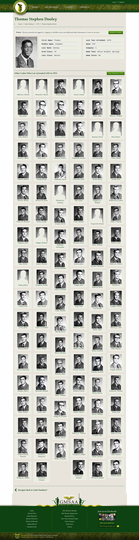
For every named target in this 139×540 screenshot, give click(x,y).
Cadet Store (69, 524)
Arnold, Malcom (97, 94)
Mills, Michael (116, 348)
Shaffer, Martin (78, 412)
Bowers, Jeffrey (60, 137)
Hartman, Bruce (78, 243)
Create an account (93, 32)
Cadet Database (29, 24)
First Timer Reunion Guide (69, 519)
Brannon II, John (79, 137)
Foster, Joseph (41, 222)
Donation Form (32, 527)
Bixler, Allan (97, 116)
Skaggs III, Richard (60, 416)
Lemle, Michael (60, 310)
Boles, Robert (23, 137)
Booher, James (42, 137)
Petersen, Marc (60, 374)
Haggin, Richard (41, 243)
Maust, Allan (97, 329)
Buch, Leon (41, 158)
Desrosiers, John (78, 179)
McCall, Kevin (60, 332)
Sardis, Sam (42, 412)
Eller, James (79, 200)
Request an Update (116, 32)
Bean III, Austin (41, 116)
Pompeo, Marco (23, 391)
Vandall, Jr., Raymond (41, 455)
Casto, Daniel (116, 158)
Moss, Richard (42, 370)
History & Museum (32, 521)
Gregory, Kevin (60, 224)
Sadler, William (60, 395)
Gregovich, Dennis (97, 224)
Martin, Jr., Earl (116, 327)
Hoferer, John (116, 243)
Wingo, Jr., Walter (23, 478)
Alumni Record (32, 524)
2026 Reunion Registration (69, 513)
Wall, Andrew (116, 454)
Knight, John (78, 285)
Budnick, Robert (60, 158)
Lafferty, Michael (60, 289)
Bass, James (23, 116)
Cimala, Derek (42, 179)
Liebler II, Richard (41, 327)
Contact (69, 527)
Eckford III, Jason (42, 200)
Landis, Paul (23, 306)
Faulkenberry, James (116, 200)
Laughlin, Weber (116, 306)
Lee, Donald (97, 308)
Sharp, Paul (116, 412)
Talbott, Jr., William (79, 433)
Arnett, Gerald (79, 94)
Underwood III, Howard (23, 455)
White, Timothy (60, 459)
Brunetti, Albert (23, 158)
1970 (37, 24)
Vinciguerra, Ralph (78, 454)
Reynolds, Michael (41, 391)
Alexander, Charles (41, 94)
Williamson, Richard (79, 476)
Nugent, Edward (116, 370)
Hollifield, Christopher (60, 246)
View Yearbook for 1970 (115, 73)
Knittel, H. (116, 285)
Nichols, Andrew (79, 370)
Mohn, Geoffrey (97, 351)
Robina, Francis (78, 391)
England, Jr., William (97, 201)
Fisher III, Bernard (23, 222)
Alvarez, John (60, 94)
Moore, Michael (60, 353)
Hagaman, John (23, 243)
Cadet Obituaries (32, 516)
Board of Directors (32, 519)
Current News (32, 513)
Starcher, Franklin (41, 433)
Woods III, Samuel (97, 478)
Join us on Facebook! (107, 511)
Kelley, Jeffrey (23, 285)
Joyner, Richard (41, 264)
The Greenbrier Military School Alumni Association (44, 535)
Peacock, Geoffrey (97, 372)
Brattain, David (97, 137)
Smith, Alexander (23, 433)
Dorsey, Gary (115, 179)
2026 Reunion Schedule (69, 511)
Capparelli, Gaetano (79, 158)
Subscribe (117, 526)
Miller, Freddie (79, 348)
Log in (114, 2)
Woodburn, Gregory (42, 479)
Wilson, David (116, 475)
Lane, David (41, 306)
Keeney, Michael (60, 268)
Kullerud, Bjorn (97, 287)
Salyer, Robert (23, 412)
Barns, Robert (116, 94)
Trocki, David (60, 437)
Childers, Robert (23, 179)
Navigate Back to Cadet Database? (30, 490)
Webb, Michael (97, 456)
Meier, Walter (42, 348)
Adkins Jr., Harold (23, 94)
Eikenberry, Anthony (60, 201)
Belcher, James (79, 116)
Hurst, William (97, 245)
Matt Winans (49, 537)
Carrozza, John (97, 158)
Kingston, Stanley (42, 285)
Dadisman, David (60, 179)
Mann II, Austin (78, 327)
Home (20, 24)
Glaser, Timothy (116, 222)
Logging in (48, 32)
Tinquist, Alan (97, 435)
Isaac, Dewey (23, 264)
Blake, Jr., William (116, 116)
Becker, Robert (60, 116)
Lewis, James (23, 327)
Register (122, 2)
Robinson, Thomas (115, 391)
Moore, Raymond (23, 370)
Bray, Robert (116, 137)
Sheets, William (97, 414)
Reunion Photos (69, 516)
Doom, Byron (97, 179)
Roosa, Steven (97, 393)
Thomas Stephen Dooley (49, 24)
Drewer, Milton (23, 200)
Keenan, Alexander (97, 266)
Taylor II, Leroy (116, 433)
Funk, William (79, 222)
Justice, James (78, 264)
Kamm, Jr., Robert (116, 264)
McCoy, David (23, 348)
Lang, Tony (79, 306)
